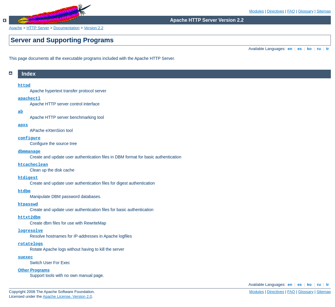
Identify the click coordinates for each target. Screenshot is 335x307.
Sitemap (324, 11)
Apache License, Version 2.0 (67, 296)
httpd (24, 85)
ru (319, 48)
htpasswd (28, 204)
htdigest (28, 177)
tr (327, 48)
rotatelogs (30, 243)
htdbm (24, 191)
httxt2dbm (29, 217)
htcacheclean (33, 164)
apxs (23, 125)
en (289, 48)
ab (20, 111)
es (299, 48)
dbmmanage (29, 151)
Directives (275, 11)
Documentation (66, 28)
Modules (256, 11)
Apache (15, 28)
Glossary (305, 11)
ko (309, 48)
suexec (25, 257)
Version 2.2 (93, 28)
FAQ (291, 11)
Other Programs (34, 270)
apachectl (29, 98)
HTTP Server (38, 28)
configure (29, 138)
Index (29, 74)
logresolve (30, 230)
